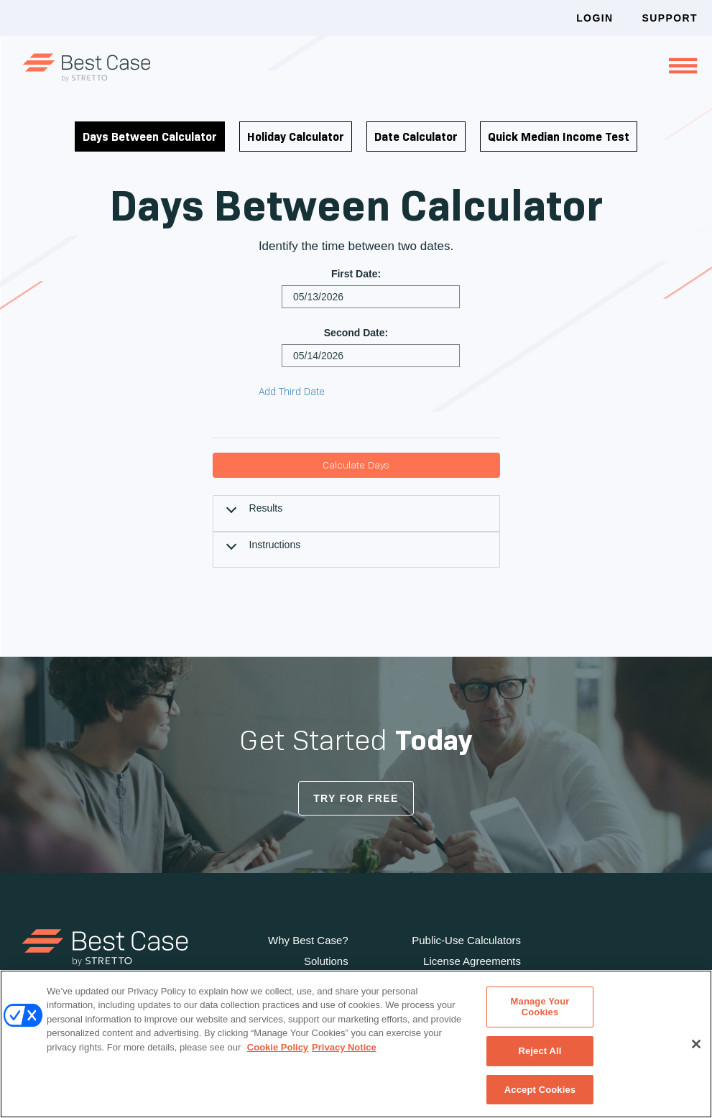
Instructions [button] (275, 544)
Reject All (539, 1051)
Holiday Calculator (295, 137)
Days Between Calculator (150, 137)
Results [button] (266, 508)
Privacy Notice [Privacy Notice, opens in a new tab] (344, 1048)
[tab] (356, 513)
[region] (356, 1044)
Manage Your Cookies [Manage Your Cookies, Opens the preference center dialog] (540, 1009)
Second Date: (356, 332)
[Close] (696, 1044)
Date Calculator (416, 137)
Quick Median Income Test (558, 137)
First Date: (356, 274)
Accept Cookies (539, 1088)
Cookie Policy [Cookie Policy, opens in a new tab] (277, 1048)
